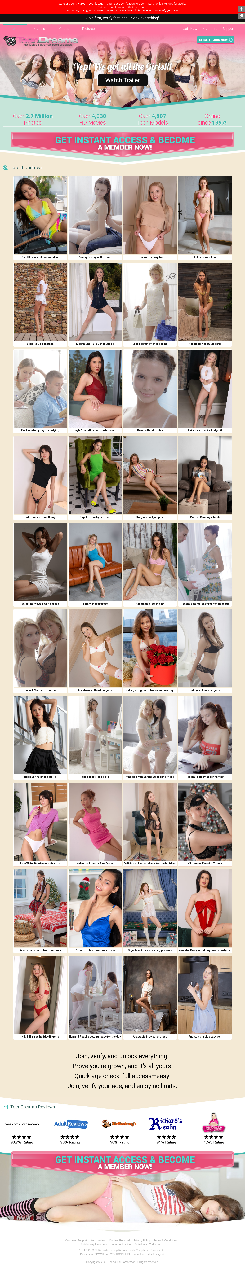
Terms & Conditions (165, 1240)
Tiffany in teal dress (95, 603)
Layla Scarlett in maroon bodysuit (95, 430)
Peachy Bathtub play (150, 430)
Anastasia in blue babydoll (205, 1036)
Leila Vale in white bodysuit (205, 430)
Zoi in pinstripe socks (95, 776)
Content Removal (119, 1240)
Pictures (88, 29)
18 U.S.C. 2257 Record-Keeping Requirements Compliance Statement (121, 1250)
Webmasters (98, 1240)
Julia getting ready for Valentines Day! (150, 690)
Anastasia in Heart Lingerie (95, 690)
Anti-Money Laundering (95, 1244)
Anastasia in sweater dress (150, 1036)
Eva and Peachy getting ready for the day (95, 1036)
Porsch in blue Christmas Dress (95, 950)
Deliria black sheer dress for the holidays (150, 863)
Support (228, 29)
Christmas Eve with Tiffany (205, 863)
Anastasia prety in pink (150, 603)
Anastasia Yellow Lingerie (205, 343)
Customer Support (76, 1240)
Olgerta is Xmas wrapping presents (150, 950)
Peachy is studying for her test (205, 776)
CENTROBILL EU (120, 1254)
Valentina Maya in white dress (40, 603)
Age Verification (121, 1244)
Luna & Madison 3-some (40, 690)
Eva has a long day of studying (40, 430)
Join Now (190, 29)
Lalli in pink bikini (205, 257)
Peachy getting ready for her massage (205, 603)
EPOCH (99, 1254)
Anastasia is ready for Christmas (40, 950)
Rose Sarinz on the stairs (40, 776)
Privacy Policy (141, 1240)
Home (15, 29)
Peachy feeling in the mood (95, 257)
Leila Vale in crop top (150, 257)
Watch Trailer (122, 80)
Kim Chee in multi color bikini (40, 257)
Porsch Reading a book (205, 517)
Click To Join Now (213, 40)
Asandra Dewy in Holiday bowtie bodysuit (205, 950)
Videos (64, 29)
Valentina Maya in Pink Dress (95, 863)
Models (39, 29)
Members (210, 29)
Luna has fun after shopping (149, 343)
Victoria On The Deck (40, 343)
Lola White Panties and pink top (40, 863)
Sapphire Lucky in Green (95, 517)
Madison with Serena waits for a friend (150, 776)
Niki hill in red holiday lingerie (40, 1036)
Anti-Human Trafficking (147, 1244)
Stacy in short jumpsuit (150, 517)
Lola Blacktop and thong (40, 517)
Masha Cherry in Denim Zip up (95, 343)
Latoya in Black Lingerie (205, 690)
